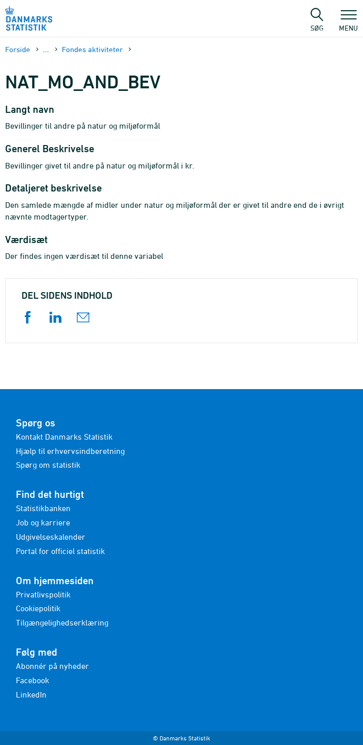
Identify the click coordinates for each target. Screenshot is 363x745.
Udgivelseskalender (50, 536)
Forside (17, 49)
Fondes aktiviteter (92, 49)
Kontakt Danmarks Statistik (64, 436)
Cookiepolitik (38, 608)
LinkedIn (31, 694)
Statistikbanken (43, 508)
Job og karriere (43, 522)
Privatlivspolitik (43, 594)
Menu (348, 23)
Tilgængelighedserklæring (62, 622)
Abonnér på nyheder (52, 665)
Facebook (32, 680)
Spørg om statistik (48, 464)
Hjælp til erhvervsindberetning (70, 450)
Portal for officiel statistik (60, 551)
